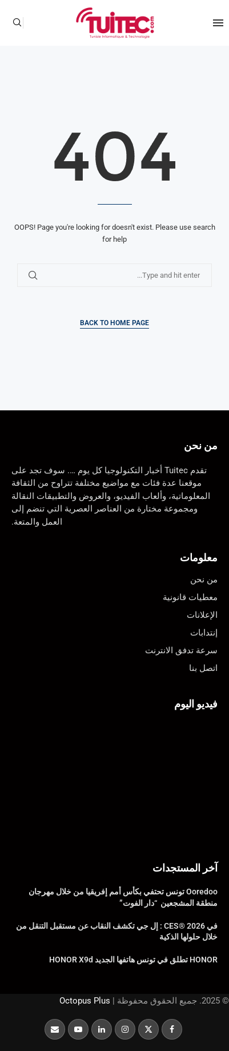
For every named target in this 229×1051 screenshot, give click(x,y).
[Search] (17, 22)
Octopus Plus (84, 1001)
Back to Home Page (114, 323)
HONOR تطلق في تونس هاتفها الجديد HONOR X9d (133, 959)
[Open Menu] (218, 23)
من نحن (201, 445)
